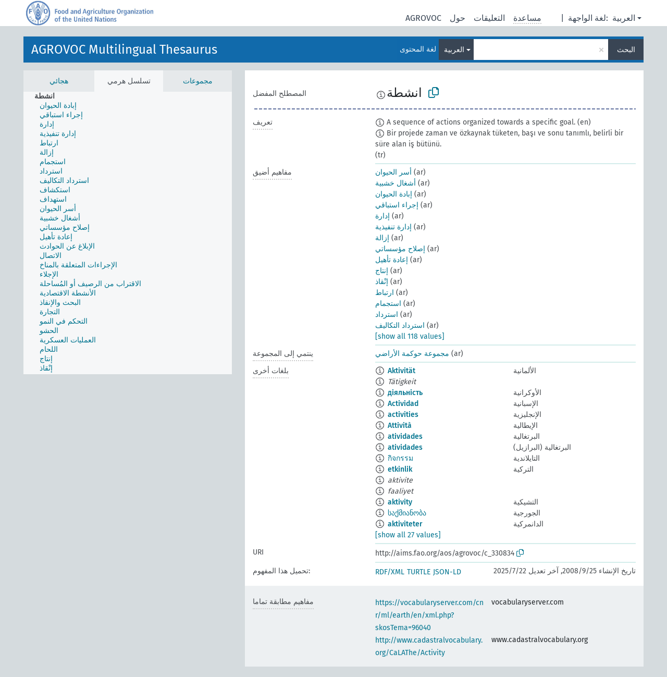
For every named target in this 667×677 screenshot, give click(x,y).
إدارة (382, 216)
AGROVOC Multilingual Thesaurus (124, 49)
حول (457, 18)
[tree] (127, 233)
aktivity (400, 502)
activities (403, 414)
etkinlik (400, 469)
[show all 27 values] (408, 535)
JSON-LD (447, 572)
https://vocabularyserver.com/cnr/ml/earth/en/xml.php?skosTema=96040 (429, 615)
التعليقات (489, 18)
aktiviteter (405, 524)
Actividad (403, 403)
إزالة (382, 237)
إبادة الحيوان (393, 194)
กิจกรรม (400, 458)
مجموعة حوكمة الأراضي (412, 353)
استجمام (388, 303)
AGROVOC (423, 18)
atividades (405, 436)
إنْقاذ (381, 281)
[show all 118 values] (409, 336)
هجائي (59, 81)
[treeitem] (49, 96)
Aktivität (401, 370)
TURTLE (418, 572)
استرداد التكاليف (400, 325)
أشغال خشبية (395, 183)
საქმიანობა (407, 513)
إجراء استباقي (396, 205)
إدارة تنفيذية (393, 227)
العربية (623, 18)
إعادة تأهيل (391, 259)
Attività (400, 425)
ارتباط (384, 292)
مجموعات (198, 81)
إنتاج (381, 270)
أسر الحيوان (393, 172)
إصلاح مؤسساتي (400, 248)
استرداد (386, 314)
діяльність (405, 392)
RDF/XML (389, 572)
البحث (626, 49)
